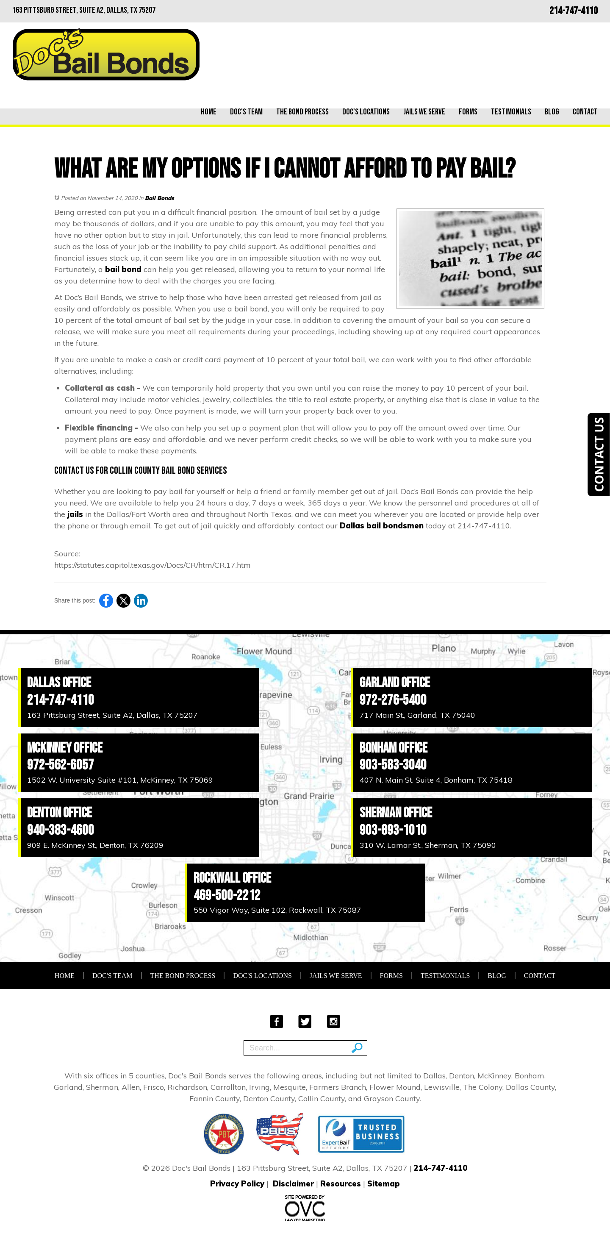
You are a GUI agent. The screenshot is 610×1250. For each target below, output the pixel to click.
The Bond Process (302, 112)
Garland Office (395, 683)
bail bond (123, 269)
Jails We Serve (424, 112)
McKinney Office (65, 748)
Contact (585, 112)
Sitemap (383, 1184)
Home (208, 112)
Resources (340, 1184)
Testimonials (511, 112)
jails (75, 514)
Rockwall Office (232, 878)
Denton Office (59, 813)
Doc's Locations (366, 112)
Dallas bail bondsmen (382, 526)
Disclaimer (293, 1184)
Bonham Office (393, 748)
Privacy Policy (237, 1184)
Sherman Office (396, 813)
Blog (552, 112)
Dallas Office (59, 683)
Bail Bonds (159, 197)
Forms (468, 112)
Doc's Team (246, 112)
